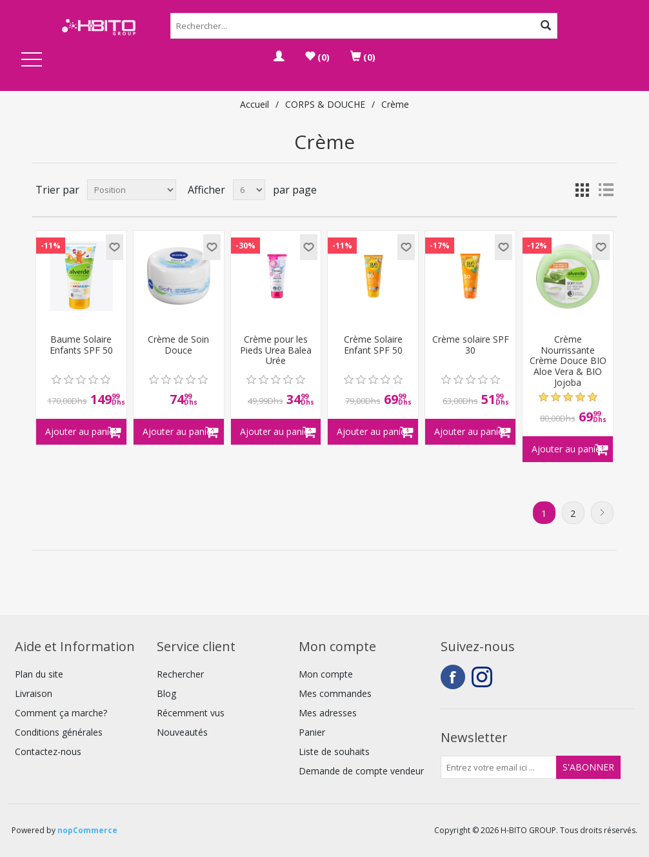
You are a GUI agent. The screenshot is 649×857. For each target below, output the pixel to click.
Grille (582, 189)
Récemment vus (191, 713)
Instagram (484, 677)
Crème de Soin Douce (178, 345)
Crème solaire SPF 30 (470, 345)
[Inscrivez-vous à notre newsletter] (499, 767)
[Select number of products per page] (249, 189)
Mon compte (326, 674)
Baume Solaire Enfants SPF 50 (81, 345)
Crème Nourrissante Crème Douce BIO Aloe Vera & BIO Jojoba (568, 361)
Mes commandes (335, 693)
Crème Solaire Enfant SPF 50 (373, 345)
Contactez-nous (48, 751)
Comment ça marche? (61, 713)
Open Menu (31, 60)
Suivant (602, 512)
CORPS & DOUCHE (325, 104)
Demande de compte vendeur (361, 771)
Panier (312, 732)
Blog (166, 693)
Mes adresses (328, 713)
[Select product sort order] (131, 189)
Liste (606, 189)
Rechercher (180, 674)
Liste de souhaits (334, 751)
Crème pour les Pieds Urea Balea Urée (276, 350)
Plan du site (39, 674)
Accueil (254, 104)
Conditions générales (59, 732)
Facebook (453, 677)
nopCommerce (87, 830)
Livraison (33, 693)
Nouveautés (182, 732)
